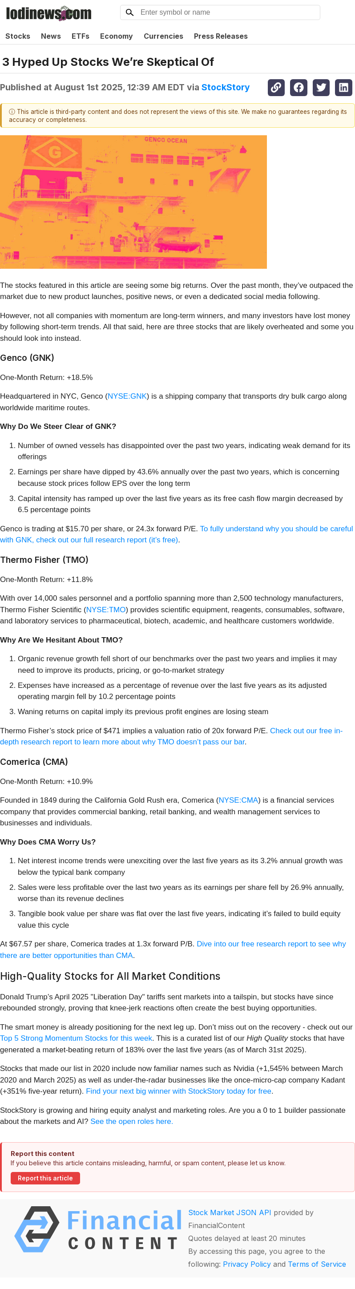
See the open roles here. (131, 1121)
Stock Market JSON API (229, 1212)
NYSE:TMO (106, 610)
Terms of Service (317, 1264)
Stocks (17, 36)
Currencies (163, 36)
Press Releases (221, 36)
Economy (116, 36)
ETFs (80, 36)
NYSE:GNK (127, 396)
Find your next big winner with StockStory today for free (178, 1091)
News (51, 36)
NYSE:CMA (238, 800)
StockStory (226, 87)
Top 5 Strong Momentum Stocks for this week (76, 1038)
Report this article (45, 1178)
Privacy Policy (247, 1264)
